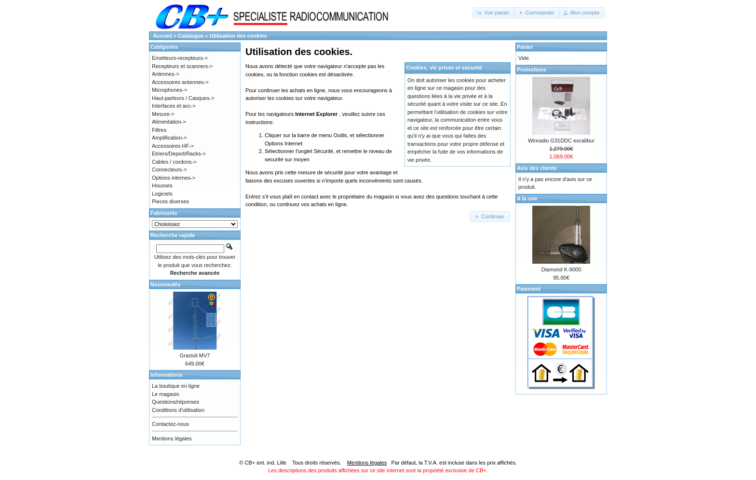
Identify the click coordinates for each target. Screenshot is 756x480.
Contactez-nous (170, 424)
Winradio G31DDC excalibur (561, 140)
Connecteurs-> (169, 169)
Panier (525, 47)
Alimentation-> (169, 122)
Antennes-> (165, 74)
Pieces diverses (170, 201)
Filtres (159, 130)
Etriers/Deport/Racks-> (179, 153)
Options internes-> (173, 178)
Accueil (162, 36)
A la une (527, 198)
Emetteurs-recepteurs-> (180, 58)
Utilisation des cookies (238, 36)
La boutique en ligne (176, 386)
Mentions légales (172, 438)
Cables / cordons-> (174, 162)
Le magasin (165, 394)
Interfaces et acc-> (174, 106)
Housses (162, 185)
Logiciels (162, 194)
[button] (493, 12)
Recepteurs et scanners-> (182, 66)
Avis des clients (537, 168)
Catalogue (190, 36)
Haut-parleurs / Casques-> (183, 98)
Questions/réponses (175, 402)
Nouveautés (165, 284)
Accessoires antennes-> (180, 82)
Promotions (531, 69)
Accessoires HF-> (173, 146)
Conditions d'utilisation (178, 410)
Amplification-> (169, 138)
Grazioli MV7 (195, 355)
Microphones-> (169, 90)
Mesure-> (163, 114)
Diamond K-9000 (561, 269)
